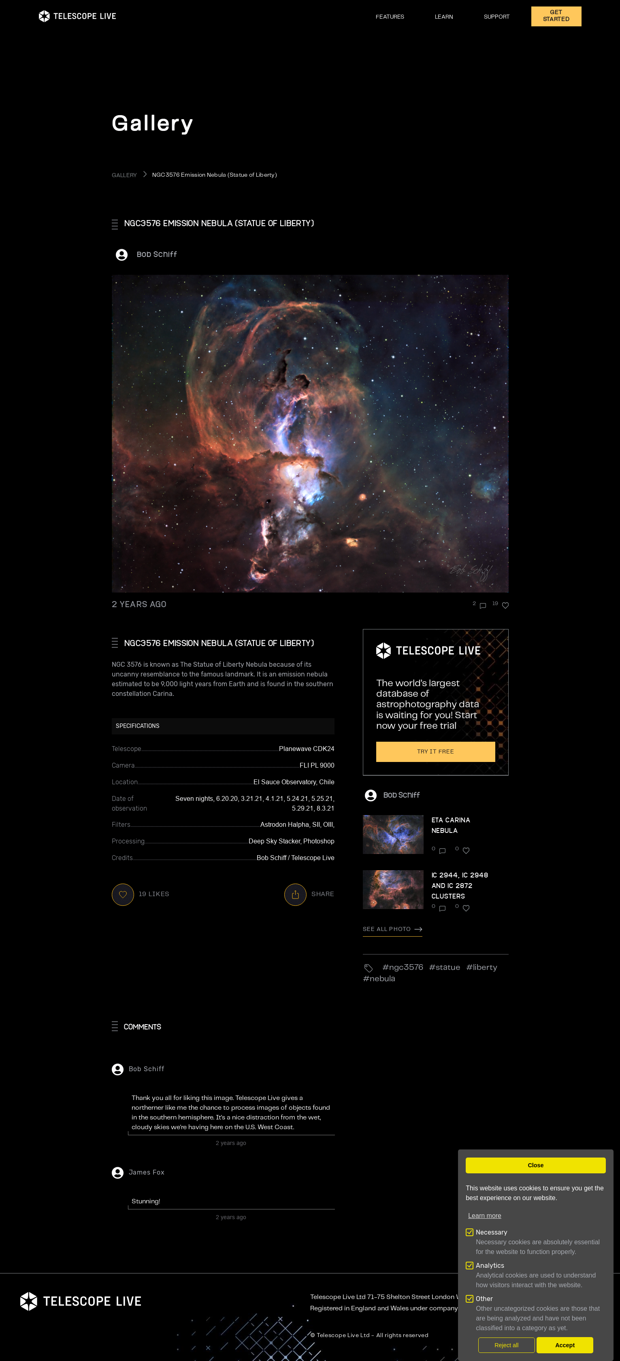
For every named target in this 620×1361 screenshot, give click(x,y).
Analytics (490, 1265)
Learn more (484, 1215)
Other (484, 1299)
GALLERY (124, 175)
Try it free (435, 752)
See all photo (393, 929)
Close (535, 1165)
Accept (565, 1345)
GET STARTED (556, 16)
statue (448, 968)
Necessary (491, 1232)
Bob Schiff (157, 254)
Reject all (506, 1345)
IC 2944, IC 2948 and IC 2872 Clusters (460, 885)
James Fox (147, 1172)
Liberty (485, 968)
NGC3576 (406, 968)
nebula (382, 979)
